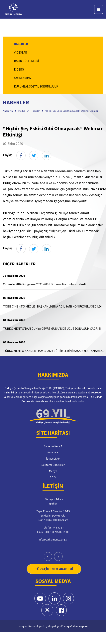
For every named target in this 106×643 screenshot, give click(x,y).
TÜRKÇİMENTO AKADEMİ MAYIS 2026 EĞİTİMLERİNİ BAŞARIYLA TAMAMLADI (54, 351)
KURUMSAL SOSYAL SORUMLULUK (36, 86)
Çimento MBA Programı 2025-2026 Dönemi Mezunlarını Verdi (44, 284)
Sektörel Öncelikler (53, 465)
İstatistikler (53, 458)
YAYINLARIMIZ (23, 78)
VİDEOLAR (20, 52)
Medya (22, 110)
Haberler (35, 110)
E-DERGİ (19, 69)
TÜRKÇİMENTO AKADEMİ (54, 569)
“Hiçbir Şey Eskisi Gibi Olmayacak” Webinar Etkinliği (71, 110)
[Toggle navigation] (98, 9)
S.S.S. (53, 477)
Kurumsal (53, 452)
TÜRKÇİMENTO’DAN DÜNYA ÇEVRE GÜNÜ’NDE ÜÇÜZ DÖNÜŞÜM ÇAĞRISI (52, 328)
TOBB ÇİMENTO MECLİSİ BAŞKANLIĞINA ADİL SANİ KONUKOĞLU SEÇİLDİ (52, 306)
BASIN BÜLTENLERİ (26, 61)
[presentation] (48, 556)
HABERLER (21, 44)
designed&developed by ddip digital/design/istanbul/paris (53, 626)
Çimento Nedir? (53, 446)
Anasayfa (8, 110)
